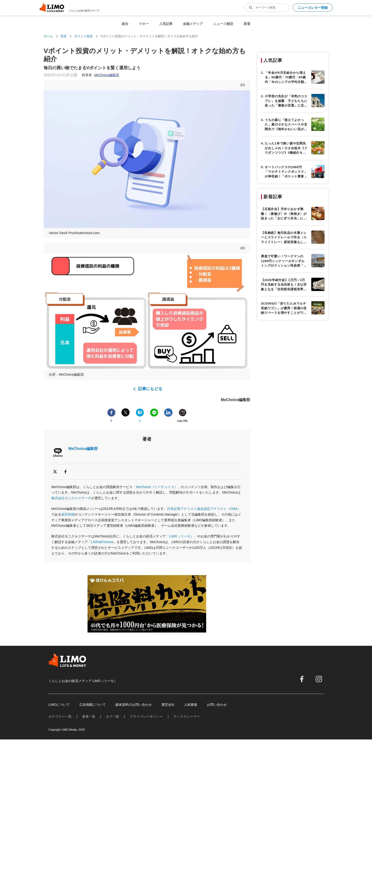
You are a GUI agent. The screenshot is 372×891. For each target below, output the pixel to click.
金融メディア (193, 24)
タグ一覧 (112, 716)
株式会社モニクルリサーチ (71, 498)
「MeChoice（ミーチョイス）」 (157, 487)
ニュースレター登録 (313, 7)
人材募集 (190, 704)
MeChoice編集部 (83, 449)
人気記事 (165, 24)
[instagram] (319, 679)
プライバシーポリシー (146, 716)
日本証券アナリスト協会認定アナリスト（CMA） (204, 509)
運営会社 (168, 704)
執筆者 (100, 75)
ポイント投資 (83, 36)
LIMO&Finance (102, 542)
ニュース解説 (223, 24)
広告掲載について (92, 704)
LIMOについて (59, 704)
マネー (144, 24)
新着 (247, 24)
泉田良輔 (67, 514)
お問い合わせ (217, 704)
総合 (125, 24)
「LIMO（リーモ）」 (181, 536)
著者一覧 (88, 716)
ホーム (48, 36)
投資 (63, 36)
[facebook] (65, 472)
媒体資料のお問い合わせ (133, 704)
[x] (55, 472)
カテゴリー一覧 (60, 716)
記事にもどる (150, 389)
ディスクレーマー (186, 716)
